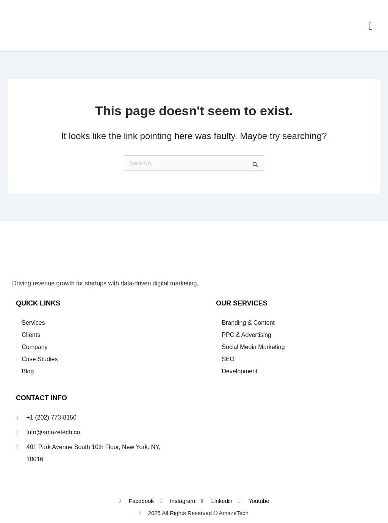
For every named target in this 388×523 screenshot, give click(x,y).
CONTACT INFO (41, 398)
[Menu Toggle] (371, 25)
